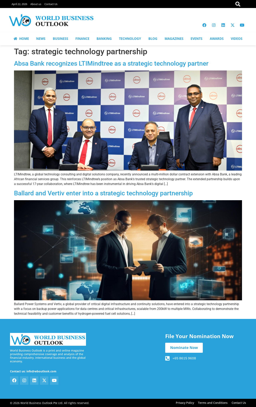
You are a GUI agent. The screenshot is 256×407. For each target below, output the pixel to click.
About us (35, 4)
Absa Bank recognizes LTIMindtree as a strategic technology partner (111, 63)
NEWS (40, 38)
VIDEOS (236, 38)
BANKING (104, 38)
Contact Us (50, 4)
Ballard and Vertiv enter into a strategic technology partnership (103, 193)
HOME (21, 38)
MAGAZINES (174, 38)
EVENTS (196, 38)
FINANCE (82, 38)
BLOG (152, 38)
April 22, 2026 (19, 4)
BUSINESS (60, 38)
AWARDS (217, 38)
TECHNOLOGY (130, 38)
